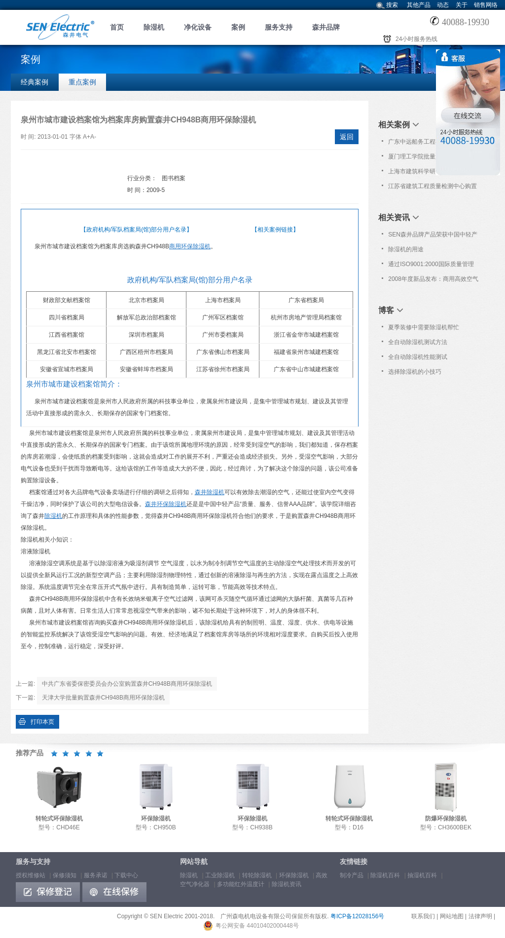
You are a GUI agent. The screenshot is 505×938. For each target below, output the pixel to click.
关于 (462, 4)
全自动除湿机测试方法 (417, 342)
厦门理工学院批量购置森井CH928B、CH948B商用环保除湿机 (431, 158)
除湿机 (154, 27)
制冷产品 (351, 875)
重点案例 (82, 82)
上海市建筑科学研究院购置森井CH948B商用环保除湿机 (429, 173)
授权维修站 (30, 875)
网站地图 (452, 916)
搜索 (392, 4)
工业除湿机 (220, 875)
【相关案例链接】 (275, 229)
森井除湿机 (209, 492)
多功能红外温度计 (240, 884)
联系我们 (423, 916)
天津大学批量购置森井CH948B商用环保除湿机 (103, 697)
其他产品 (419, 4)
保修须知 (64, 875)
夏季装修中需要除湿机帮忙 (423, 327)
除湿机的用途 (406, 249)
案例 (238, 27)
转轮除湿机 (257, 875)
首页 (117, 27)
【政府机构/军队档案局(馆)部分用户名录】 (136, 229)
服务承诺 (96, 875)
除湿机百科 (385, 875)
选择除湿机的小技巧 (414, 371)
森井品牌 (326, 27)
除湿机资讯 (286, 884)
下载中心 (126, 875)
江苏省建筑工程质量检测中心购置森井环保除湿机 (432, 188)
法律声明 (480, 916)
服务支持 (278, 27)
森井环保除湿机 (165, 504)
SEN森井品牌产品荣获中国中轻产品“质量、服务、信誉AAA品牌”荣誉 (432, 236)
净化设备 (198, 27)
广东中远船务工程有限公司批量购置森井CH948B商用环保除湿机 (432, 143)
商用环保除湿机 (190, 246)
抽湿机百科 (422, 875)
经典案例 (34, 82)
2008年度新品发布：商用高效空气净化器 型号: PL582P (433, 280)
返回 (347, 137)
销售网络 (486, 4)
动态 (443, 4)
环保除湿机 (294, 875)
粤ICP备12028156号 (357, 916)
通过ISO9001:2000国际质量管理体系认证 (430, 266)
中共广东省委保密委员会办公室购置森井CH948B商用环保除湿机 (127, 683)
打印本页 (42, 721)
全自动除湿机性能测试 (417, 356)
